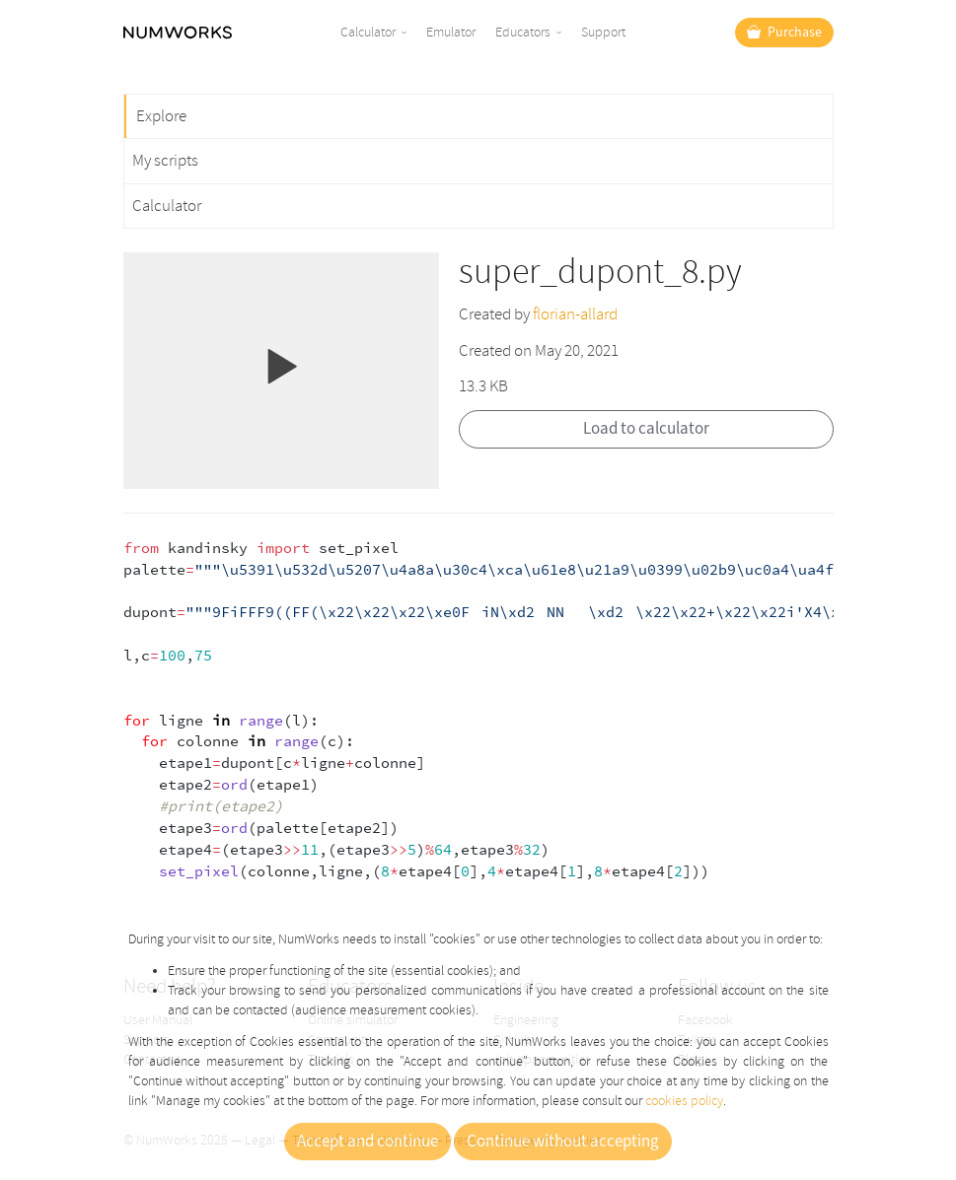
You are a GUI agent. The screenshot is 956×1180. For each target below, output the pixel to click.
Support (603, 32)
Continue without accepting (563, 1141)
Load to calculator (646, 429)
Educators (523, 32)
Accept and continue (367, 1141)
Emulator (451, 32)
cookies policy (684, 1100)
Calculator (368, 32)
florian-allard (575, 314)
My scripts (165, 160)
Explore (161, 115)
